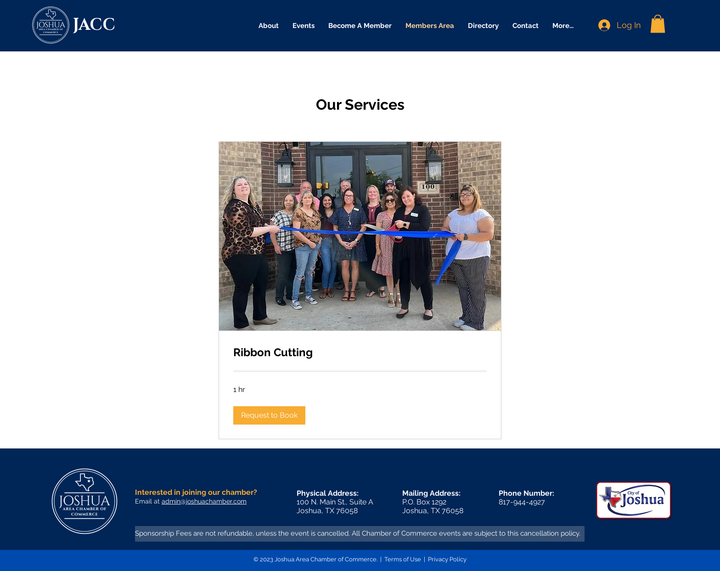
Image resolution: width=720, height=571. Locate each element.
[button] (657, 24)
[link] (360, 352)
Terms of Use (402, 559)
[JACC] (101, 25)
